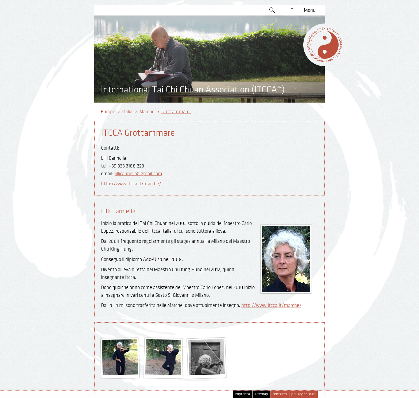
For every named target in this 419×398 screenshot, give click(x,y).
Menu (310, 10)
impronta (242, 394)
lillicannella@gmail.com (138, 173)
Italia (127, 111)
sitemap (261, 394)
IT (291, 10)
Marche (146, 111)
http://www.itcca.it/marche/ (131, 183)
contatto (280, 394)
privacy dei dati (303, 394)
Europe (108, 111)
